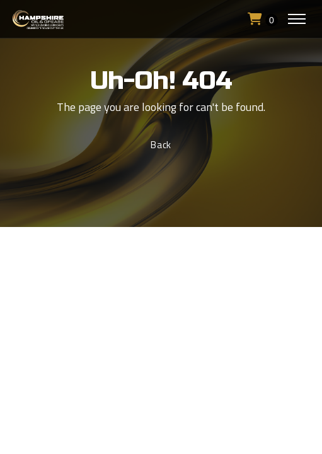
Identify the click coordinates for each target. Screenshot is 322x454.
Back (161, 144)
